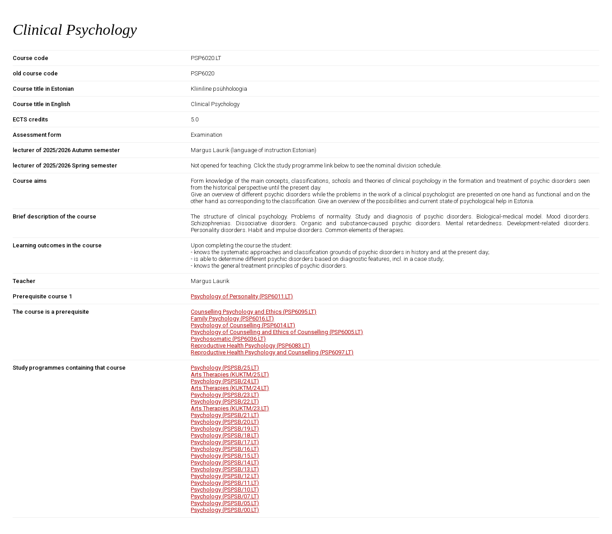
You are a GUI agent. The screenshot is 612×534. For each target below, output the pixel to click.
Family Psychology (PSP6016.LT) (232, 318)
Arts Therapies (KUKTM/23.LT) (230, 408)
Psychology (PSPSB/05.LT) (225, 503)
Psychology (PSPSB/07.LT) (225, 496)
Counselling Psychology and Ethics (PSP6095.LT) (253, 311)
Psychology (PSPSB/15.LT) (225, 455)
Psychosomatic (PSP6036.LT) (228, 338)
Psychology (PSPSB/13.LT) (225, 469)
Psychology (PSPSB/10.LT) (225, 489)
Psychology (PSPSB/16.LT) (225, 449)
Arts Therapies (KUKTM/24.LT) (230, 388)
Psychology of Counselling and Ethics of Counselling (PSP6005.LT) (277, 332)
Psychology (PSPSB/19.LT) (225, 428)
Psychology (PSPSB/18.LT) (225, 435)
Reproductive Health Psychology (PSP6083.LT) (250, 345)
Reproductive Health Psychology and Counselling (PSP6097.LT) (272, 352)
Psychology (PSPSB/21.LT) (225, 415)
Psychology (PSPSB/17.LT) (225, 442)
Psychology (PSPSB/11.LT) (225, 482)
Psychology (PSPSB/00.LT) (225, 509)
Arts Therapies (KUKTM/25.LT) (230, 374)
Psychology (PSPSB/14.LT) (225, 462)
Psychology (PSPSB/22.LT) (225, 401)
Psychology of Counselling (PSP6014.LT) (243, 325)
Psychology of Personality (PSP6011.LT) (242, 296)
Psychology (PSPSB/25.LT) (225, 367)
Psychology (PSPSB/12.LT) (225, 476)
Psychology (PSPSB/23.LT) (225, 394)
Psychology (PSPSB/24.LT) (225, 381)
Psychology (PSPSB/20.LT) (225, 421)
